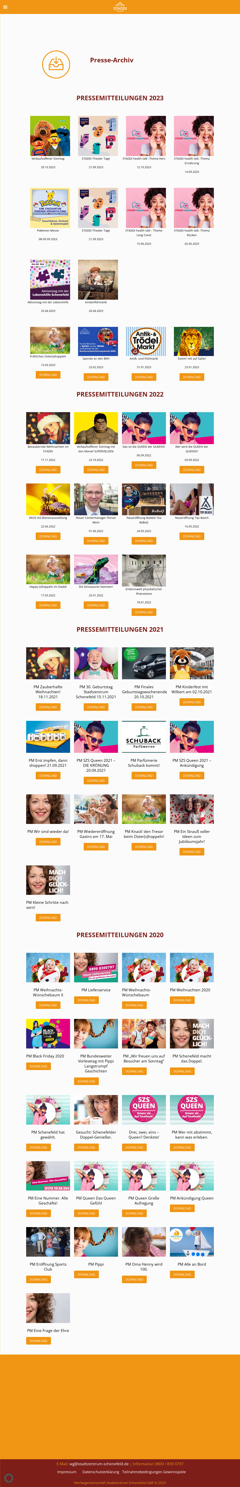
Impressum (66, 1471)
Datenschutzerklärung (100, 1471)
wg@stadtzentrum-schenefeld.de (99, 1463)
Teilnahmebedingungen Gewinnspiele (154, 1471)
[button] (9, 1478)
